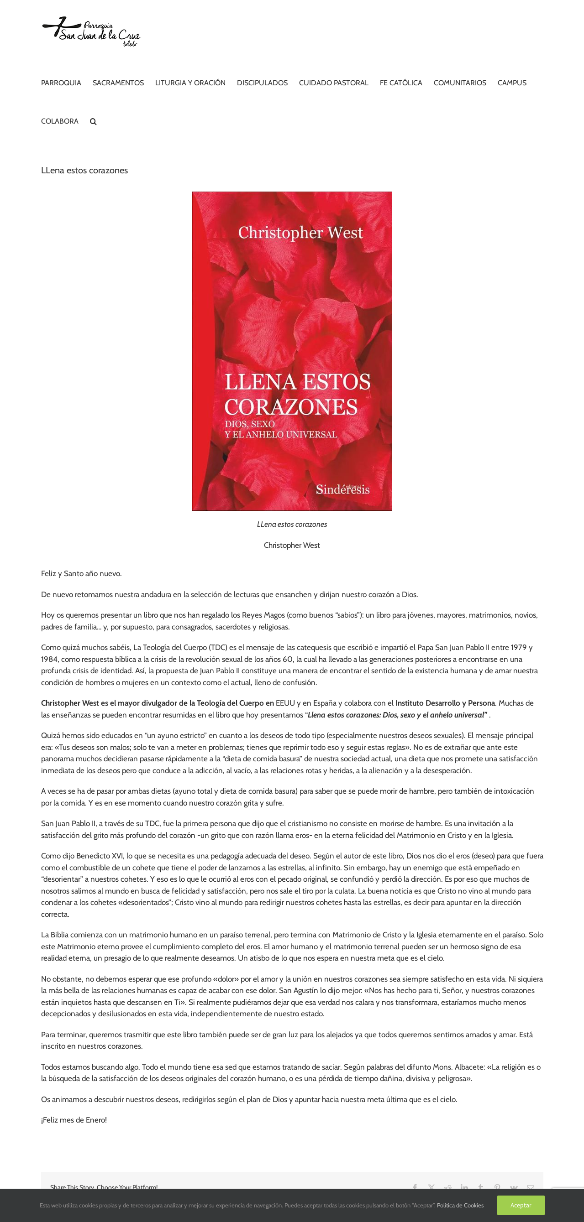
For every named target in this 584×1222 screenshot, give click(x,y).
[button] (93, 120)
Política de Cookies (460, 1205)
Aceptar (520, 1205)
